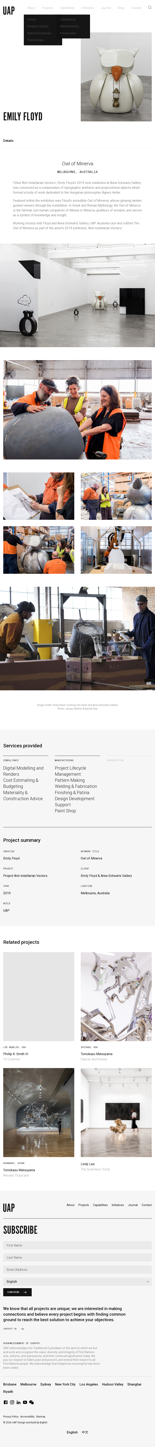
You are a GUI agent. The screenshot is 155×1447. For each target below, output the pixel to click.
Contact (147, 1205)
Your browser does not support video (38, 996)
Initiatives (118, 1205)
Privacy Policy (11, 1416)
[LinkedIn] (18, 1404)
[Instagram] (12, 1404)
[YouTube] (25, 1404)
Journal (133, 1205)
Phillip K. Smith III (15, 1054)
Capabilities (100, 1205)
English (72, 1432)
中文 (85, 1432)
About (70, 1205)
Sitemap (40, 1416)
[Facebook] (5, 1404)
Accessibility (27, 1416)
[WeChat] (31, 1404)
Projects (84, 1205)
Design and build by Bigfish (32, 1422)
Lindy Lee (88, 1164)
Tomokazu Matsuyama (96, 1054)
